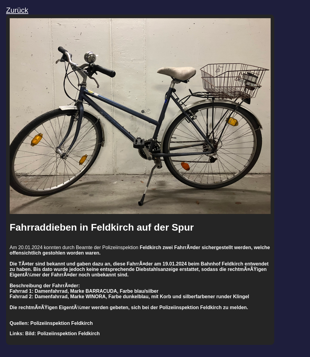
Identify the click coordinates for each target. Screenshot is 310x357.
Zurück (17, 10)
